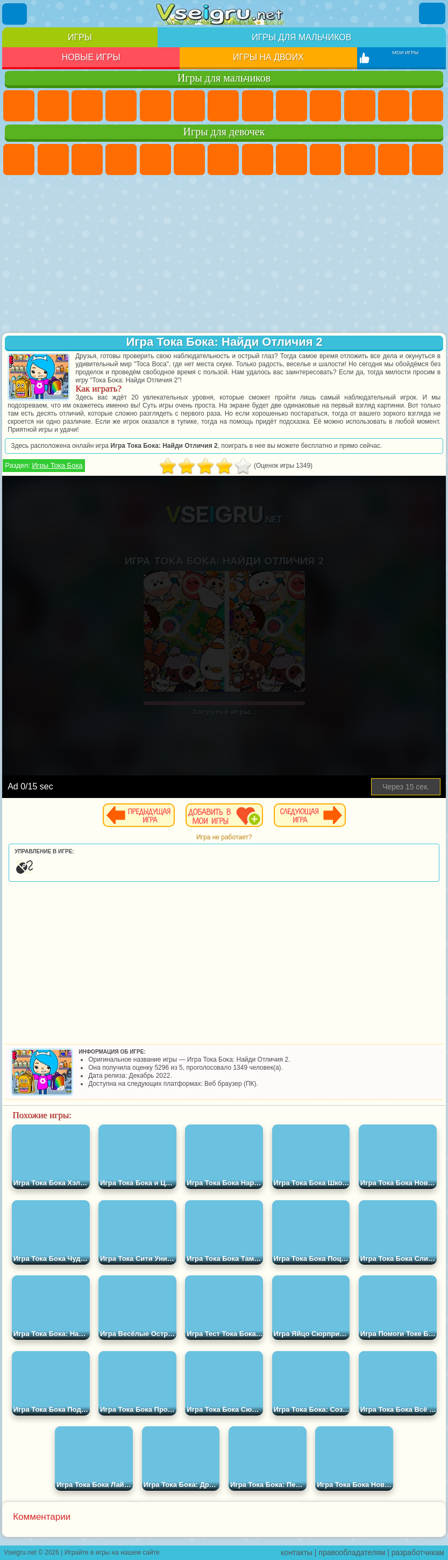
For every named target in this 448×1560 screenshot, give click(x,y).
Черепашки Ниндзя (291, 105)
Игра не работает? (224, 837)
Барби (121, 159)
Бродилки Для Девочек (223, 159)
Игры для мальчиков (301, 37)
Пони (18, 159)
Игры (80, 37)
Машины (257, 105)
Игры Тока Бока (57, 465)
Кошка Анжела (291, 159)
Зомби (155, 105)
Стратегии (87, 105)
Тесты (155, 159)
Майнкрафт (223, 105)
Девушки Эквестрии (53, 159)
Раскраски (257, 159)
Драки (427, 105)
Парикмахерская (427, 159)
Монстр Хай (189, 159)
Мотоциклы (325, 105)
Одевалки (393, 159)
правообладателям (351, 1552)
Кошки (359, 159)
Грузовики (393, 105)
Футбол (53, 105)
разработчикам (418, 1552)
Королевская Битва (189, 105)
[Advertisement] (224, 255)
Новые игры (91, 57)
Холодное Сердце (325, 159)
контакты (296, 1552)
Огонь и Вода (87, 159)
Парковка (18, 105)
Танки (121, 105)
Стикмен (359, 105)
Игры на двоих (268, 57)
